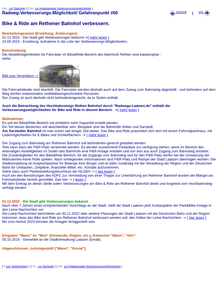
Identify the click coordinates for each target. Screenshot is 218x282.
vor (204, 12)
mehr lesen (98, 37)
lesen (79, 179)
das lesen (105, 171)
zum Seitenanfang (17, 266)
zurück (178, 12)
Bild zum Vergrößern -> (41, 76)
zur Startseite (16, 8)
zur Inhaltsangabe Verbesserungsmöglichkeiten (63, 8)
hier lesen (196, 218)
